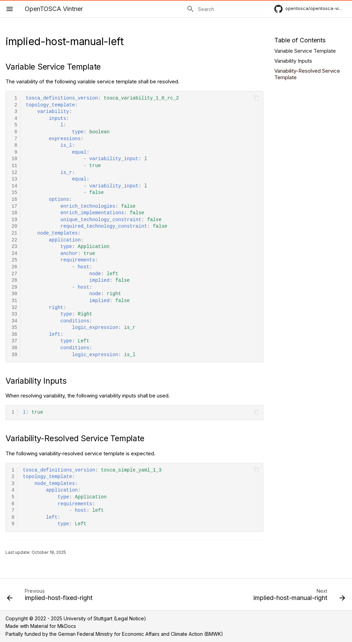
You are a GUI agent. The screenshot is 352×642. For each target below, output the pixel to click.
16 (14, 199)
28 (14, 280)
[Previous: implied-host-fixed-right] (51, 596)
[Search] (223, 9)
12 (14, 172)
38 (14, 348)
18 (14, 213)
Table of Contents (300, 40)
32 (14, 307)
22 (14, 240)
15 (14, 192)
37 (14, 341)
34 (14, 321)
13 (14, 179)
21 (14, 233)
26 (14, 267)
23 (14, 247)
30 (14, 294)
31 (14, 301)
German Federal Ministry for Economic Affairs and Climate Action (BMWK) (140, 634)
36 (14, 334)
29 (14, 287)
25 (14, 260)
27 (14, 274)
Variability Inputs (293, 61)
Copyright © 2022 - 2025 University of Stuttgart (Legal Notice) (76, 618)
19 (14, 220)
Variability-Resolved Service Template (307, 74)
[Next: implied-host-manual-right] (298, 596)
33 (14, 314)
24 (14, 253)
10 (14, 159)
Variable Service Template (305, 51)
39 (14, 355)
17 (14, 206)
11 (14, 166)
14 (14, 186)
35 (14, 327)
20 (14, 226)
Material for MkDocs (53, 626)
